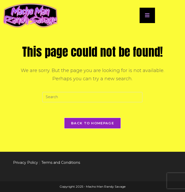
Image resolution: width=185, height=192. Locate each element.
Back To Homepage (92, 123)
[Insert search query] (92, 97)
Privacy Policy (25, 162)
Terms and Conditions (60, 162)
